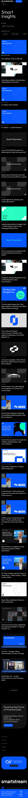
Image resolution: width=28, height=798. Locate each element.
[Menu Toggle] (26, 1)
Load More (14, 690)
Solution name (9, 26)
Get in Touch (8, 725)
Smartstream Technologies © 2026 (17, 788)
